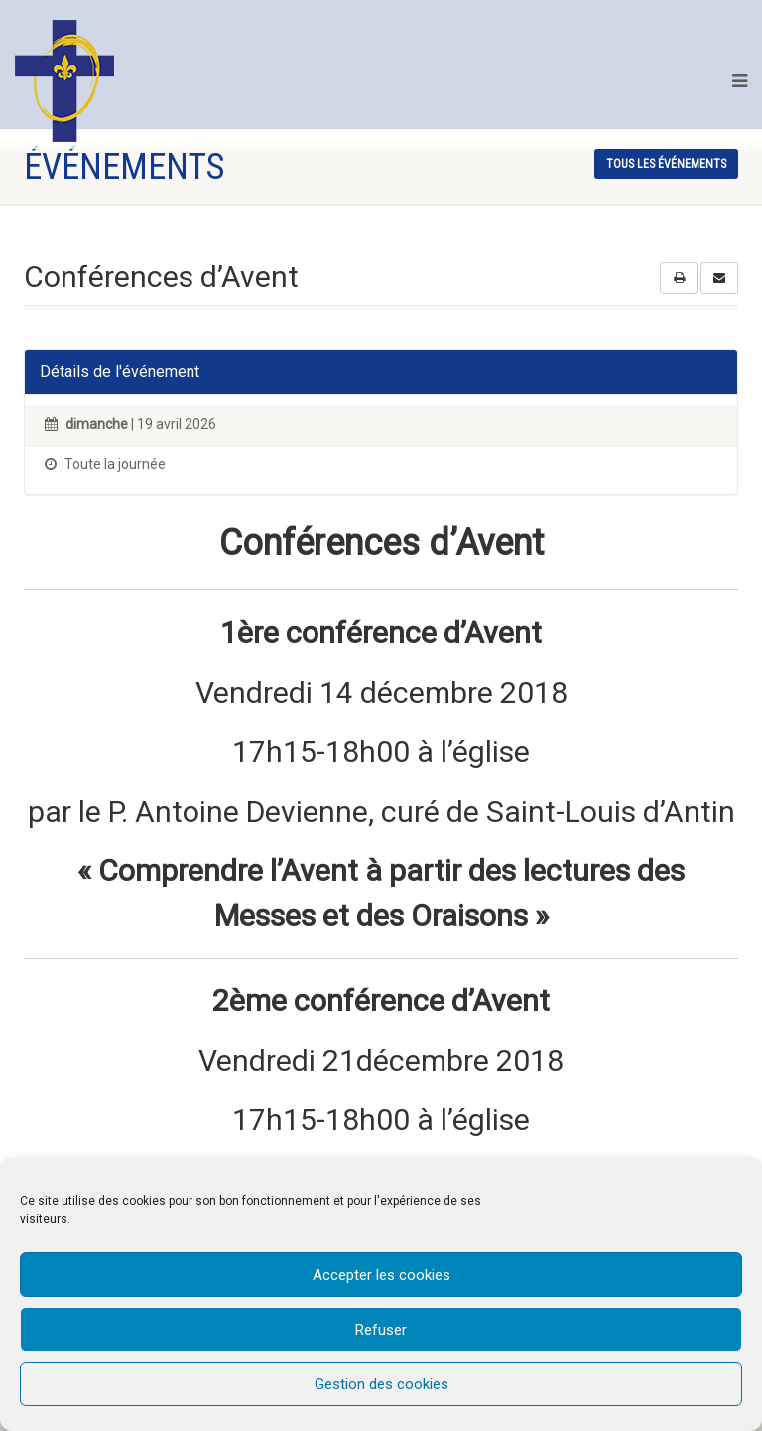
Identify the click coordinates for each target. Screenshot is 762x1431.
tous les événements (666, 164)
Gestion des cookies (381, 1384)
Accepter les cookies (381, 1275)
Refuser (381, 1330)
